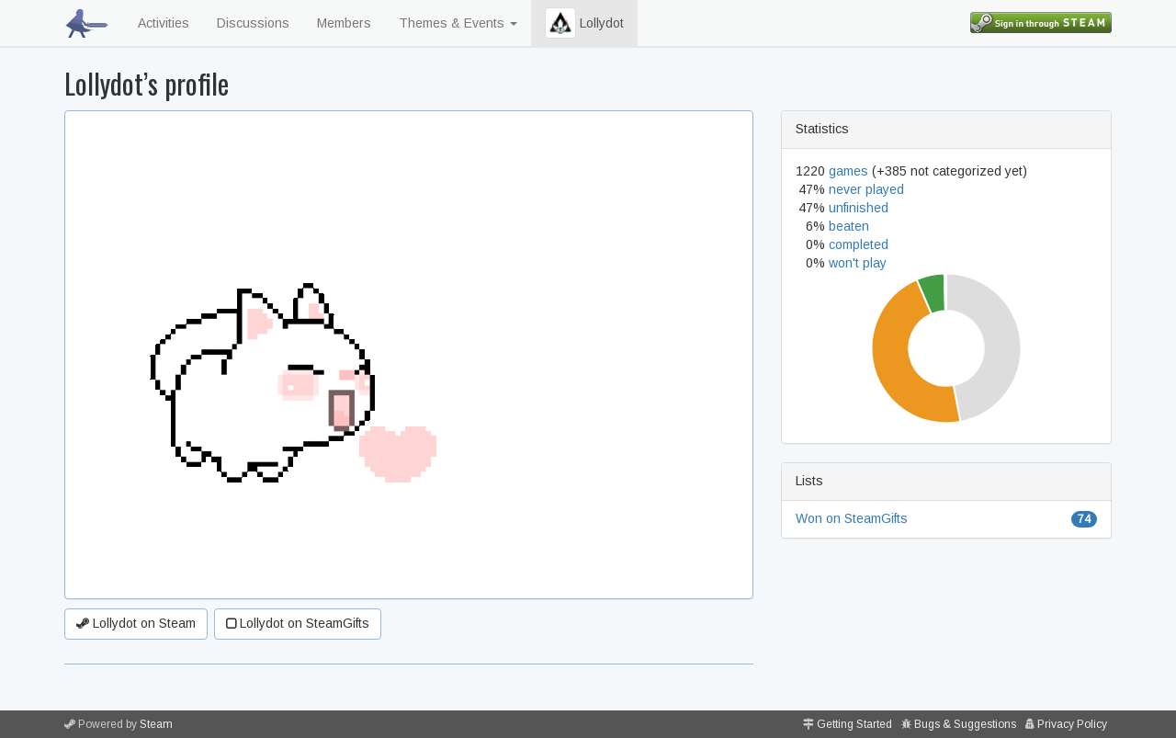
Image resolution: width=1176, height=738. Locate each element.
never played (866, 189)
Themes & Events (458, 23)
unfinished (858, 207)
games (848, 171)
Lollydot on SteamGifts (297, 623)
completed (858, 244)
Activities (163, 23)
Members (344, 23)
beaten (849, 226)
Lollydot (584, 23)
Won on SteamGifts (852, 518)
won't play (858, 262)
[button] (560, 23)
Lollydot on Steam (136, 623)
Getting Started (854, 724)
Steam (156, 724)
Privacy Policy (1072, 724)
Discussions (253, 23)
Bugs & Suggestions (965, 724)
